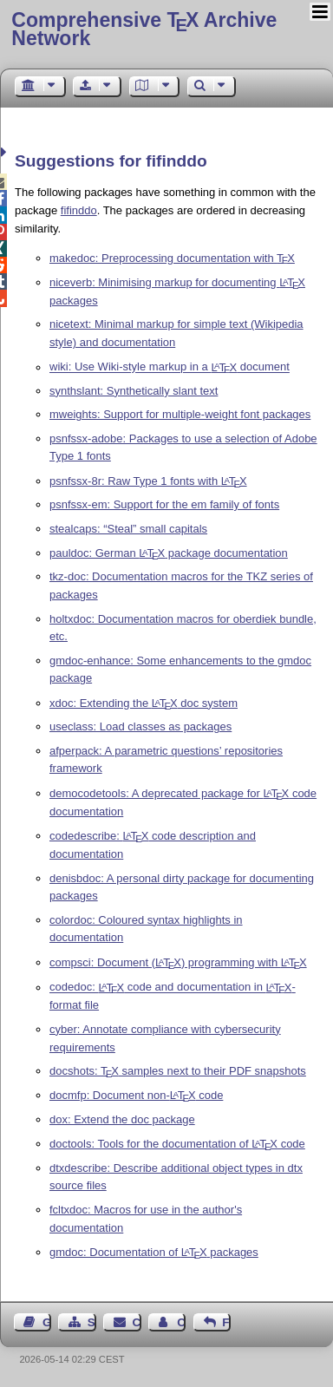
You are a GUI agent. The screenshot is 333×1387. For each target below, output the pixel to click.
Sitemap (92, 1322)
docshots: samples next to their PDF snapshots (177, 1070)
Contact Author (181, 1322)
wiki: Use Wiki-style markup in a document (169, 367)
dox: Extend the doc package (122, 1119)
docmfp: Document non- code (136, 1095)
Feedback (226, 1322)
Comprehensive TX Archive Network (144, 29)
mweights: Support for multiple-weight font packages (179, 414)
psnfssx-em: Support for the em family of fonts (164, 504)
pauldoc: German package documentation (168, 552)
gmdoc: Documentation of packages (153, 1252)
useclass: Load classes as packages (140, 726)
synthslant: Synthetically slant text (133, 390)
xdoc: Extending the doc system (143, 703)
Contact (137, 1322)
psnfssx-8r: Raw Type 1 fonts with (148, 480)
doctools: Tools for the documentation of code (177, 1143)
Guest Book (46, 1322)
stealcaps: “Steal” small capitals (128, 528)
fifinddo (79, 210)
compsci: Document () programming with (178, 962)
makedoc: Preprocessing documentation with (172, 258)
